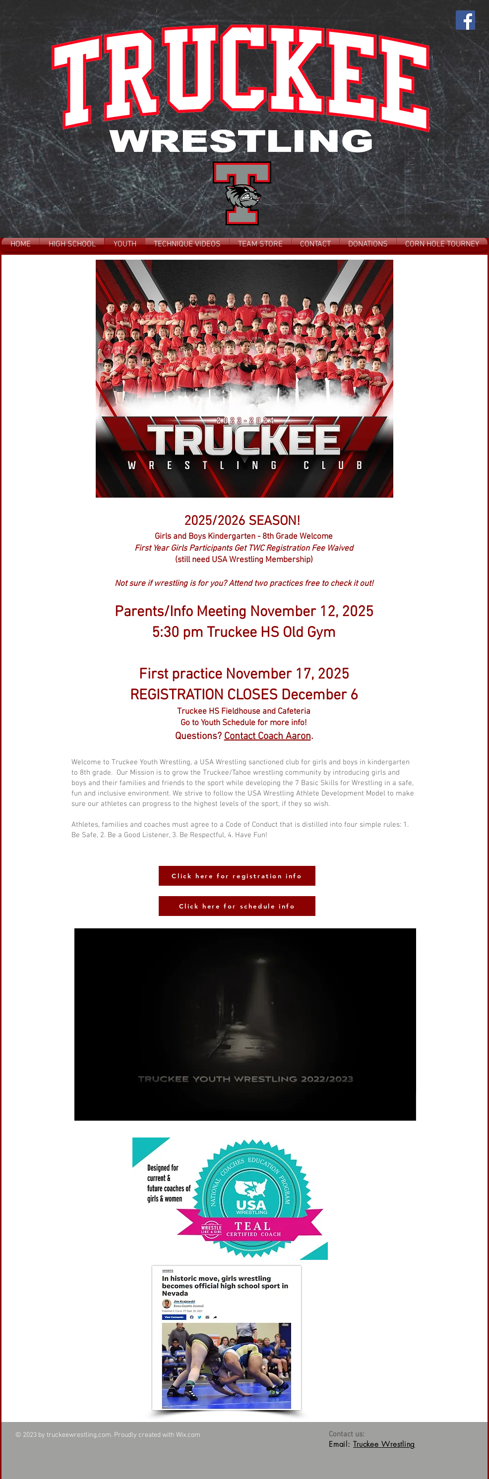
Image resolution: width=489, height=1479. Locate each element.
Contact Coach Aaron (267, 736)
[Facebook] (465, 20)
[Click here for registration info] (237, 876)
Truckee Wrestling (384, 1444)
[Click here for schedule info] (237, 906)
